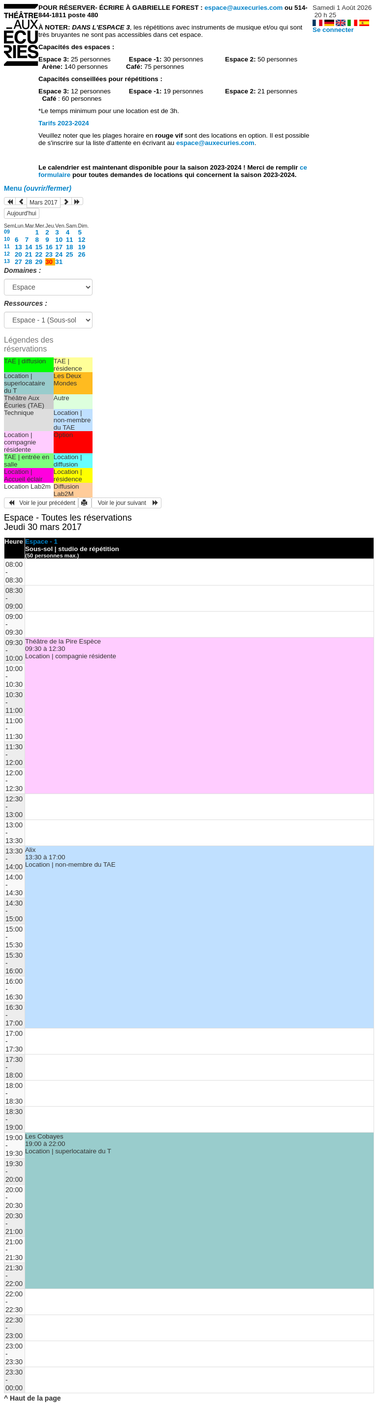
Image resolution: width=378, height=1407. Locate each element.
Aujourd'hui (21, 213)
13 (18, 247)
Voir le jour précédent (41, 502)
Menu (37, 188)
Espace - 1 (41, 541)
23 (49, 254)
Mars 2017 (44, 202)
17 (59, 247)
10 (7, 239)
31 (59, 261)
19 (82, 247)
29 (38, 261)
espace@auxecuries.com (243, 7)
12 (82, 239)
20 (18, 254)
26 (82, 254)
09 (7, 231)
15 (38, 247)
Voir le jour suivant (126, 502)
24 (59, 254)
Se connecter (333, 29)
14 (28, 247)
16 (49, 247)
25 (69, 254)
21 (28, 254)
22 (38, 254)
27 (18, 261)
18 (69, 247)
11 (69, 239)
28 (28, 261)
